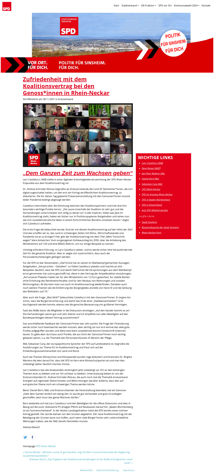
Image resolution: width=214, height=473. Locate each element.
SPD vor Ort (165, 5)
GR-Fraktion (148, 5)
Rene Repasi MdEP (151, 168)
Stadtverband (130, 5)
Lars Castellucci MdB (152, 163)
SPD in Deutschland (152, 205)
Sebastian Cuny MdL (152, 184)
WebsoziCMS (86, 470)
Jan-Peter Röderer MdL (153, 173)
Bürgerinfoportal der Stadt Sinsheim (160, 227)
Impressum (128, 470)
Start (116, 5)
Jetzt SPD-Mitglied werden (155, 210)
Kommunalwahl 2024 (186, 5)
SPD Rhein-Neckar (46, 446)
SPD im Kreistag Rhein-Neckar (157, 194)
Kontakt (206, 5)
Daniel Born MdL (150, 178)
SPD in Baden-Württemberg (156, 199)
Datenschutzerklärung (107, 470)
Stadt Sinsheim (149, 222)
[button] (25, 437)
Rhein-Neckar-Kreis (151, 232)
